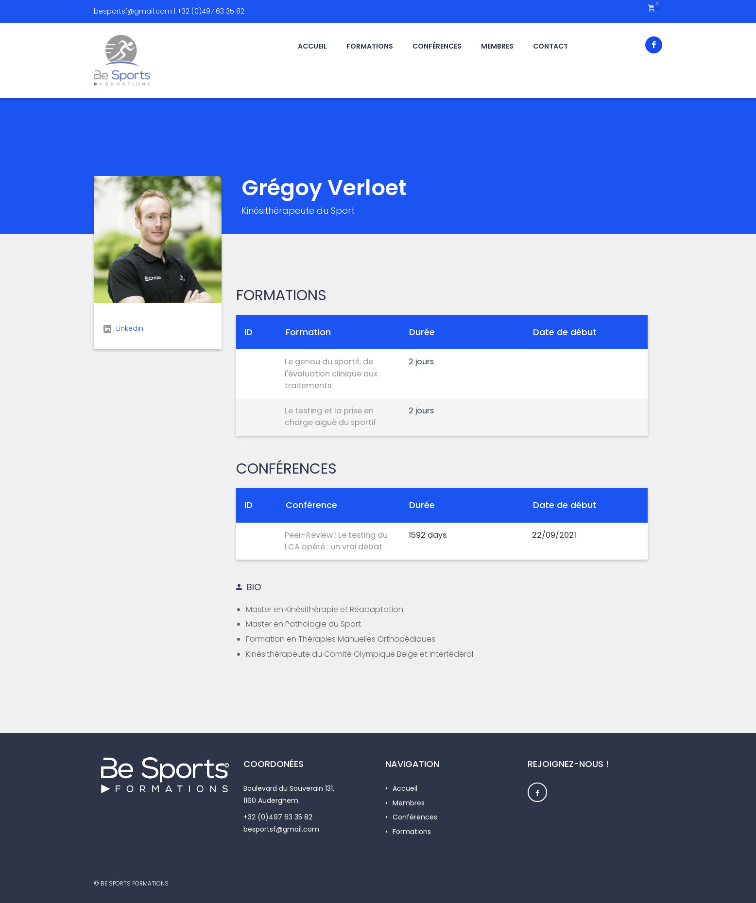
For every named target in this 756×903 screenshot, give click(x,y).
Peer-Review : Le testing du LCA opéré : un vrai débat (336, 541)
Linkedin (123, 328)
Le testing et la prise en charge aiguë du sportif (330, 416)
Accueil (405, 788)
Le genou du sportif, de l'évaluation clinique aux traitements (331, 373)
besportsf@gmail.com (281, 829)
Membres (409, 803)
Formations (412, 831)
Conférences (415, 817)
